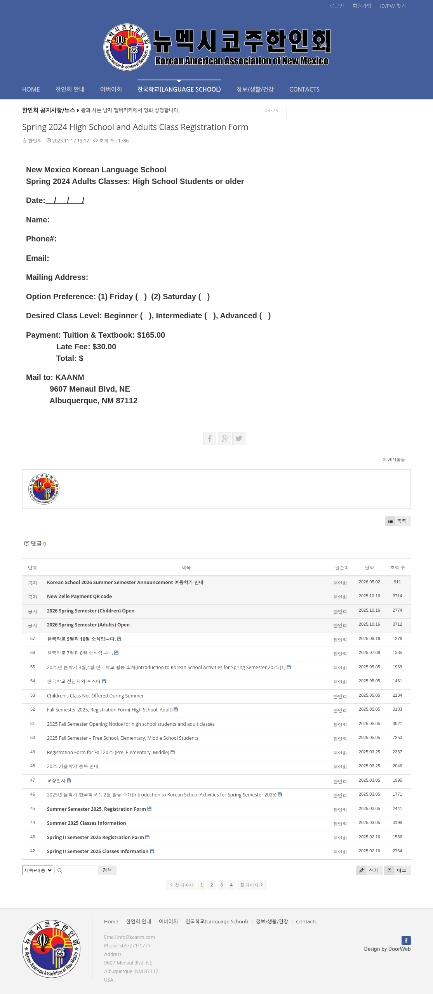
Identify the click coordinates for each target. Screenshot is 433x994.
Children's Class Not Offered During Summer (95, 695)
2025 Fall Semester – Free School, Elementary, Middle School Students (122, 738)
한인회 (35, 140)
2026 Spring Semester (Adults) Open (88, 624)
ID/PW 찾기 (393, 6)
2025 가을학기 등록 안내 (73, 766)
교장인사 (56, 780)
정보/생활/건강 (255, 89)
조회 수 (397, 567)
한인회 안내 (70, 89)
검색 (107, 870)
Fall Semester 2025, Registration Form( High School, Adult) (109, 709)
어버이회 (111, 89)
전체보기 (44, 46)
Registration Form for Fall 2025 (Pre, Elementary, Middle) (108, 752)
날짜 (369, 567)
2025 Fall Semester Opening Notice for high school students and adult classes (131, 724)
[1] (282, 667)
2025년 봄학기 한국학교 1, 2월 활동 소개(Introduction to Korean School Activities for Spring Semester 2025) (161, 794)
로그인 (337, 6)
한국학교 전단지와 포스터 (74, 681)
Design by (387, 949)
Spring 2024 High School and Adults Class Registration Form (135, 126)
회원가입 (362, 6)
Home (31, 89)
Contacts (304, 89)
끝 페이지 (252, 885)
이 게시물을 (394, 459)
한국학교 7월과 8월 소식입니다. (80, 653)
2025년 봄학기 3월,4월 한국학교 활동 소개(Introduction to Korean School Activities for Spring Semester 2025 (162, 667)
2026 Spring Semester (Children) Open (90, 610)
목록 (395, 521)
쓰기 (367, 870)
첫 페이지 (181, 885)
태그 (395, 870)
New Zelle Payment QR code (79, 596)
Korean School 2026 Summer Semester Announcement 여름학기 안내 (125, 582)
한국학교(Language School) (179, 86)
